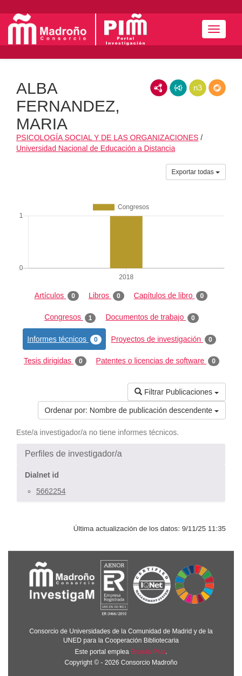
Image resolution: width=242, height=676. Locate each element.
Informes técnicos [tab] (64, 339)
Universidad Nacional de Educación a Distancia (95, 148)
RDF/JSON (217, 87)
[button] (121, 454)
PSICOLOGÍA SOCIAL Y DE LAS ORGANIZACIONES (107, 137)
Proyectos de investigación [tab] (163, 339)
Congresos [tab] (70, 317)
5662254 (51, 491)
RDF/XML (158, 87)
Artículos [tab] (57, 296)
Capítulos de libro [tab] (171, 296)
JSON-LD (178, 87)
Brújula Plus (148, 652)
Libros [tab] (106, 296)
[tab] (121, 454)
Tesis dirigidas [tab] (55, 361)
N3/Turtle (197, 87)
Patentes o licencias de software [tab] (157, 361)
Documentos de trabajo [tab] (151, 317)
